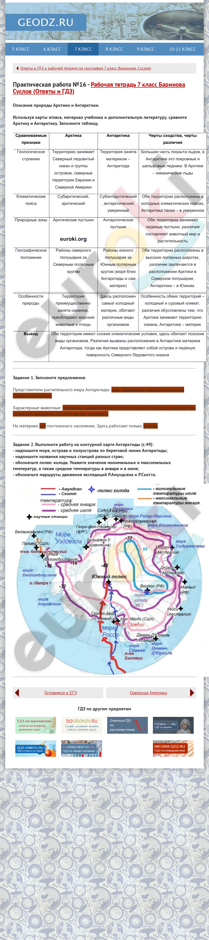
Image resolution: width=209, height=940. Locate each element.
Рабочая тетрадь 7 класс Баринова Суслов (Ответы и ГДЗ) (99, 87)
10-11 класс (182, 49)
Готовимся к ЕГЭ (61, 693)
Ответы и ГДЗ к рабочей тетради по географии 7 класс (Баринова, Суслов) (85, 68)
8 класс (114, 49)
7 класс (83, 49)
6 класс (52, 49)
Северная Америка (148, 693)
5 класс (20, 49)
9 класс (145, 49)
